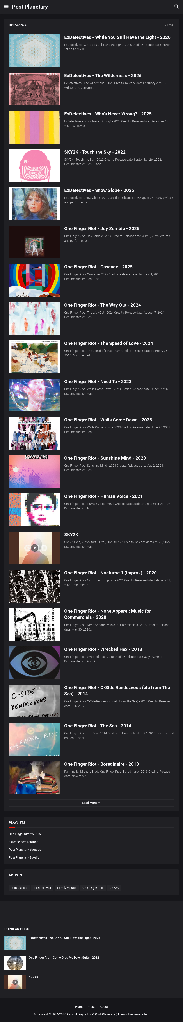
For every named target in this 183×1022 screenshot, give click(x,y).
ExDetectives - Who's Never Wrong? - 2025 (108, 113)
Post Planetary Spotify (24, 857)
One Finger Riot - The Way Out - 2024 (102, 305)
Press (91, 1006)
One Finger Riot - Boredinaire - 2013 (101, 764)
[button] (6, 6)
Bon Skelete (19, 888)
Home (79, 1006)
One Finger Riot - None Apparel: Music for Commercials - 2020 (107, 614)
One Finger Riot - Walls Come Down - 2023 (108, 419)
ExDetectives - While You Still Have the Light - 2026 (117, 37)
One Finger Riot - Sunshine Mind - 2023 (105, 458)
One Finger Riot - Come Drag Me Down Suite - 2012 (64, 957)
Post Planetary (30, 6)
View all (169, 24)
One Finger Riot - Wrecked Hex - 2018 (103, 649)
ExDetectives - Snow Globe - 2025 (99, 190)
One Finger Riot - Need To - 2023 (97, 381)
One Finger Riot (92, 888)
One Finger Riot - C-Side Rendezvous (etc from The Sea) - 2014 (117, 690)
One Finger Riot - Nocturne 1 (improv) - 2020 (110, 572)
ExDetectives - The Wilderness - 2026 (103, 75)
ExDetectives (42, 888)
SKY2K (71, 534)
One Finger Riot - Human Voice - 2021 (103, 496)
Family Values (66, 888)
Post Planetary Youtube (25, 849)
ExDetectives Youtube (23, 842)
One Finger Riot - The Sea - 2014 (97, 725)
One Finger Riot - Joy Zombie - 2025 (101, 228)
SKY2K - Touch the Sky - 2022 (95, 152)
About (104, 1006)
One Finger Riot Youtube (25, 834)
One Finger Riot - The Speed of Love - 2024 (108, 343)
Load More (89, 803)
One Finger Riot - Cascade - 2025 (98, 266)
